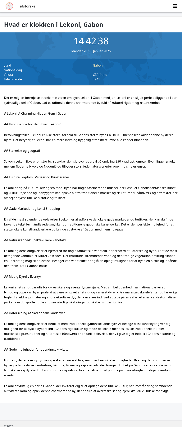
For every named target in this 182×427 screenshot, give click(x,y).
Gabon (98, 65)
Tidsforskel (27, 6)
